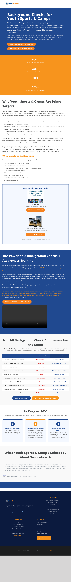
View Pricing (40, 524)
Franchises (52, 514)
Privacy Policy (50, 550)
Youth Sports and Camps (53, 509)
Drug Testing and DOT (18, 524)
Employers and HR (52, 502)
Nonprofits (52, 504)
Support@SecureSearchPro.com (18, 512)
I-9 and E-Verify (18, 531)
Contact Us (39, 529)
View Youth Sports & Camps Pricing (45, 398)
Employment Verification (18, 533)
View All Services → (18, 535)
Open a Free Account (21, 398)
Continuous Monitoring (18, 526)
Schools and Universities (52, 507)
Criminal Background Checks (18, 522)
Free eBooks (40, 526)
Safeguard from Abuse (42, 533)
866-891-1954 (18, 510)
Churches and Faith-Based (52, 500)
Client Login (39, 531)
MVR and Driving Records (18, 529)
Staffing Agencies (52, 511)
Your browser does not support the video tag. (24, 316)
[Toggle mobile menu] (68, 5)
